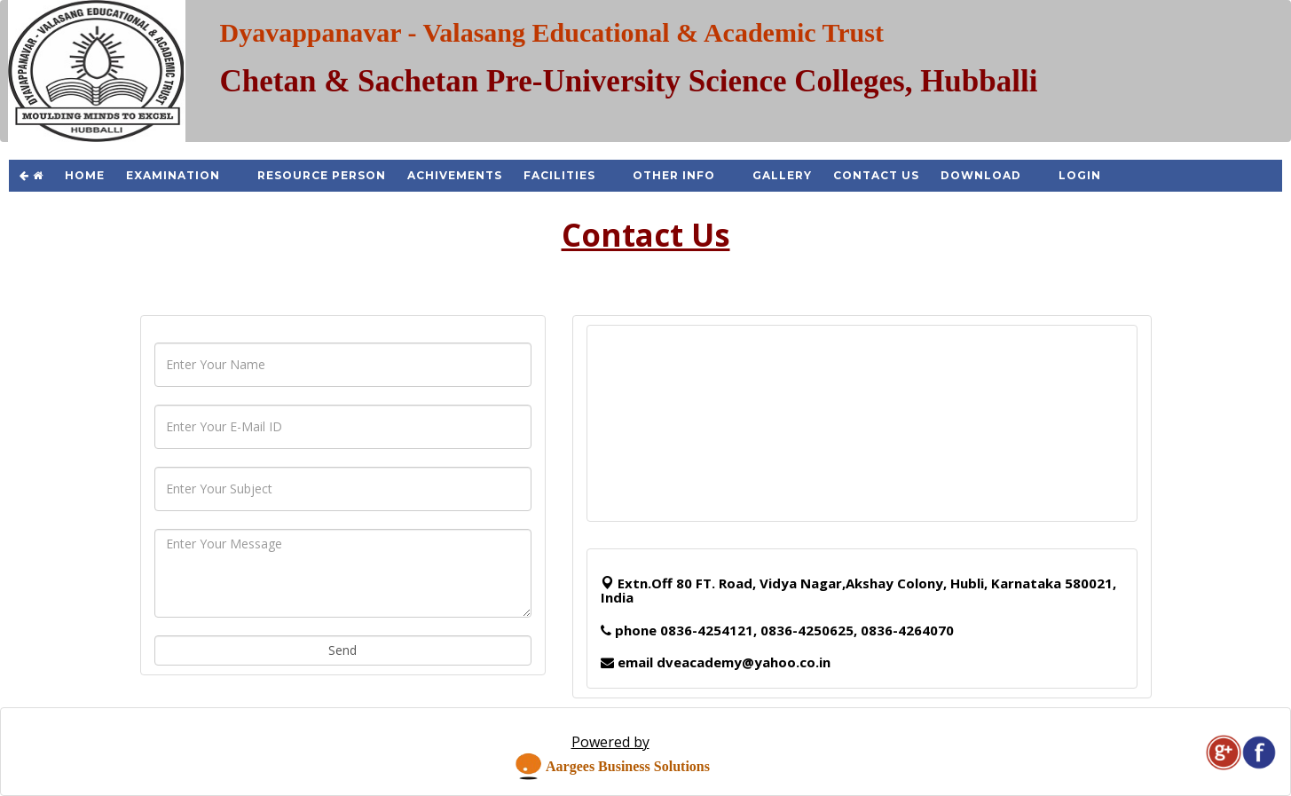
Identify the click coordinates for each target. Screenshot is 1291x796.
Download (981, 175)
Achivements (454, 175)
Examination (173, 175)
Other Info (674, 175)
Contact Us (876, 175)
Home (85, 175)
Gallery (782, 175)
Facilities (559, 175)
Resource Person (321, 175)
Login (1080, 175)
